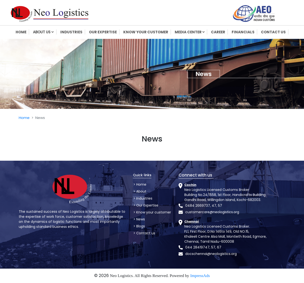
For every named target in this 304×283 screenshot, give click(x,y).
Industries (143, 198)
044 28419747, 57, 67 (203, 247)
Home (24, 117)
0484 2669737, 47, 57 (203, 205)
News (140, 219)
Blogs (140, 226)
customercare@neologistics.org (212, 212)
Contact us (145, 233)
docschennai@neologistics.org (211, 253)
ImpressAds (200, 275)
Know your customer (153, 212)
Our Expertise (146, 205)
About (140, 191)
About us (44, 32)
